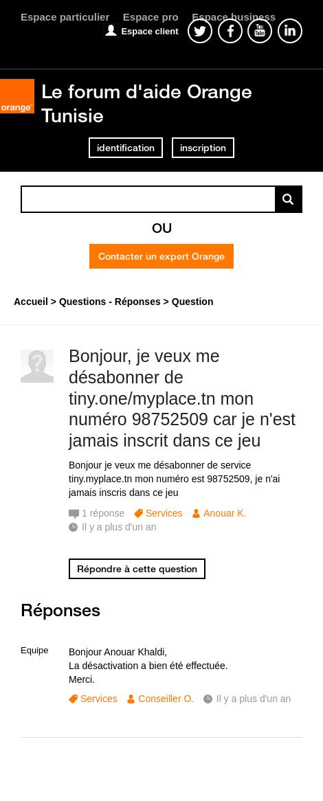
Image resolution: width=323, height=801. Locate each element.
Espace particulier (65, 17)
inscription (203, 148)
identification (126, 148)
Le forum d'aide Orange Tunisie (146, 102)
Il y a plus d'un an (253, 698)
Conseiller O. (166, 698)
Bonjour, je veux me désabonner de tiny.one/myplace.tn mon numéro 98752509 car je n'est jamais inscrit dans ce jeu (182, 398)
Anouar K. (224, 513)
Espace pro (151, 17)
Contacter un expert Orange (161, 256)
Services (164, 513)
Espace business (234, 17)
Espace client (149, 31)
